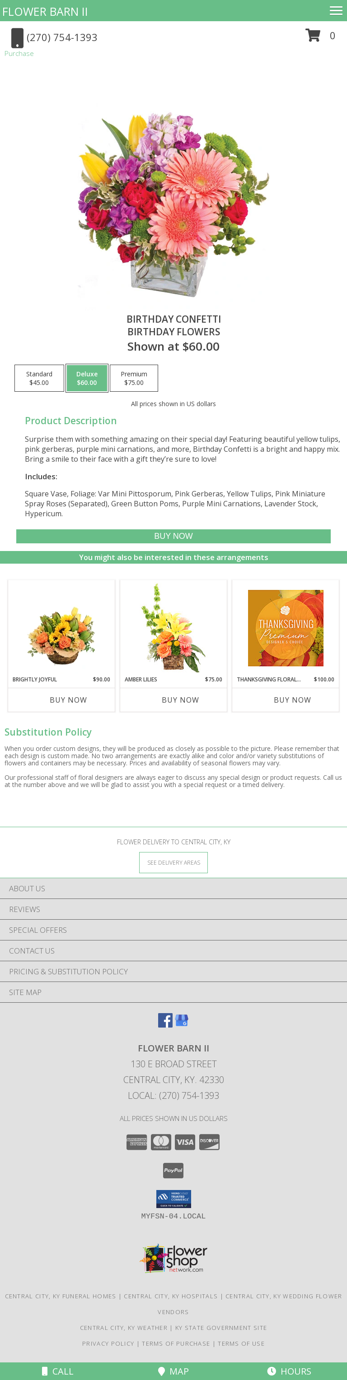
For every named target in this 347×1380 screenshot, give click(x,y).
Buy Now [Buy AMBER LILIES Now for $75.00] (180, 700)
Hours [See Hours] (289, 1371)
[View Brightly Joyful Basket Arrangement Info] (61, 627)
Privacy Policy (108, 1343)
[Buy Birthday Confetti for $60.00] (173, 536)
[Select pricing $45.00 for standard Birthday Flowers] (39, 378)
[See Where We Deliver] (173, 862)
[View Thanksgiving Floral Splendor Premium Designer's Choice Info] (286, 628)
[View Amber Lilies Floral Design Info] (173, 627)
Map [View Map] (173, 1371)
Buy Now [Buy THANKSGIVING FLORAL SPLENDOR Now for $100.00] (292, 700)
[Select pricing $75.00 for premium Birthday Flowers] (134, 378)
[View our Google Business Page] (181, 1024)
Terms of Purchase (176, 1343)
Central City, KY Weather (124, 1328)
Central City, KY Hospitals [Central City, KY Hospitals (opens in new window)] (171, 1296)
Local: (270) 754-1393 (173, 1095)
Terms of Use (241, 1343)
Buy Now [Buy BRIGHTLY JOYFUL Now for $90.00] (68, 700)
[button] (320, 38)
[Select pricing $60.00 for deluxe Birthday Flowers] (87, 378)
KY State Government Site (221, 1328)
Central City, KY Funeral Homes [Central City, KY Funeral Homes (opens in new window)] (61, 1296)
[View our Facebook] (165, 1024)
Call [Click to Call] (58, 1371)
